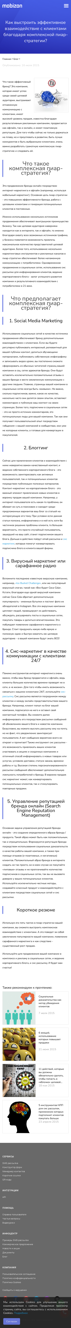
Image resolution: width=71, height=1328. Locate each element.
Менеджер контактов (13, 1171)
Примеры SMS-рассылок (15, 1240)
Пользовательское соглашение (18, 1274)
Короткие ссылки (11, 1175)
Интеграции (10, 1190)
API (4, 1197)
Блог (4, 1256)
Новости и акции (11, 1248)
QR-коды (7, 1179)
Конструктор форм (12, 1167)
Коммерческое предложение (17, 1244)
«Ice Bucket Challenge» (28, 583)
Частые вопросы (11, 1218)
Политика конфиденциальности (19, 1278)
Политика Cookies (11, 1282)
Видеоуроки (8, 1223)
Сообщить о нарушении (14, 1290)
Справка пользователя (14, 1214)
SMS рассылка (10, 1163)
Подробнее (21, 1313)
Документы (8, 1252)
